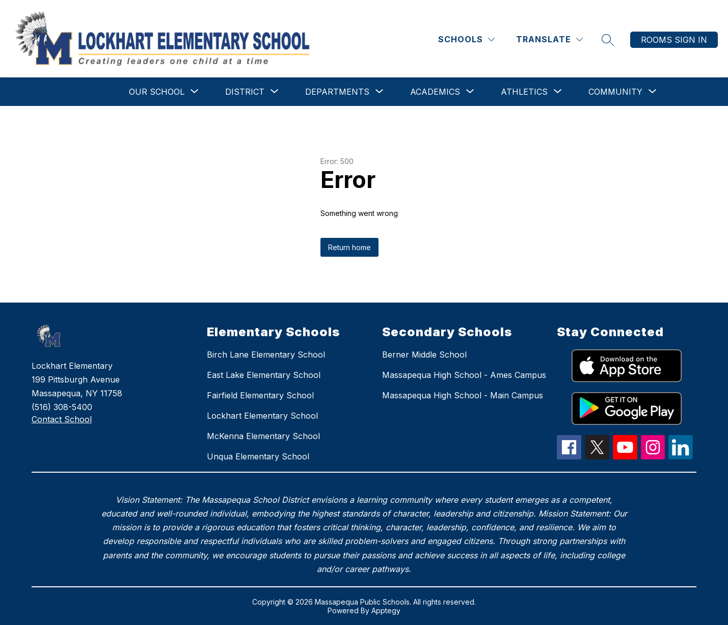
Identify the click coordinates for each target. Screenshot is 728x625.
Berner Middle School (424, 354)
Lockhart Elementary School (262, 416)
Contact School (62, 419)
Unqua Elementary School (258, 456)
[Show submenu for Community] (615, 92)
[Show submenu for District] (244, 92)
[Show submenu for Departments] (337, 92)
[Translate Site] (549, 39)
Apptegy (385, 610)
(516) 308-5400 (62, 407)
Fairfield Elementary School (260, 395)
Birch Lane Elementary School (266, 354)
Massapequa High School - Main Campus (462, 395)
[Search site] (608, 40)
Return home (349, 247)
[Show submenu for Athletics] (524, 92)
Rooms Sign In (674, 40)
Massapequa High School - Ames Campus (464, 375)
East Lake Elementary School (263, 375)
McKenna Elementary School (263, 436)
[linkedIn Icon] (680, 456)
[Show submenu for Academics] (435, 92)
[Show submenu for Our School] (156, 92)
